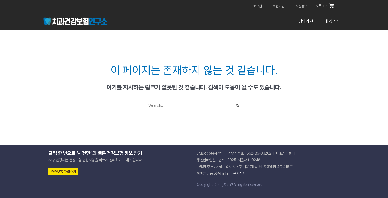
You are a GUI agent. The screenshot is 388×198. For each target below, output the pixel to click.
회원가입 (278, 6)
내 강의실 (332, 21)
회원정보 (301, 6)
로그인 (257, 6)
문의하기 (239, 173)
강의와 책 (306, 21)
